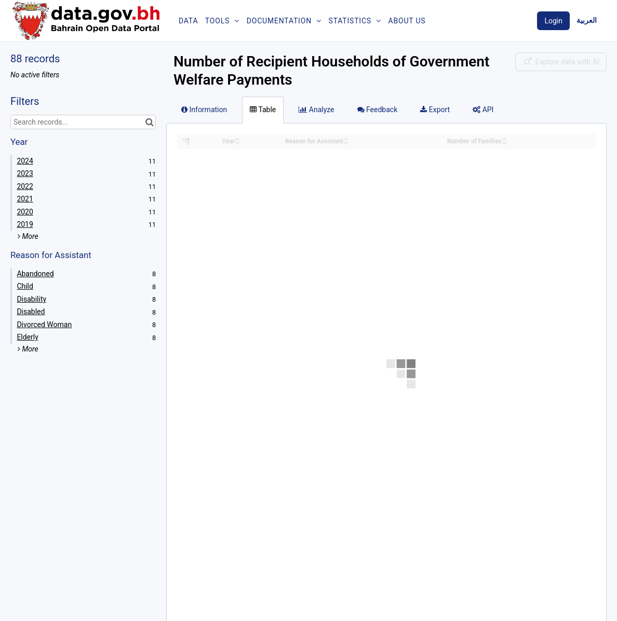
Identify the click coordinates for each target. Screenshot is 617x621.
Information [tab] (204, 109)
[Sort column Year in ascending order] (237, 138)
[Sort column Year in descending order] (237, 142)
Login (553, 21)
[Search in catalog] (149, 122)
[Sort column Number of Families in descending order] (504, 142)
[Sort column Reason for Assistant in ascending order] (345, 138)
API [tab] (483, 109)
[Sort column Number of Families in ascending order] (504, 138)
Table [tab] (263, 109)
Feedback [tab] (377, 109)
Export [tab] (435, 109)
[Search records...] (83, 122)
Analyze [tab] (316, 109)
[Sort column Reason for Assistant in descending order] (345, 142)
